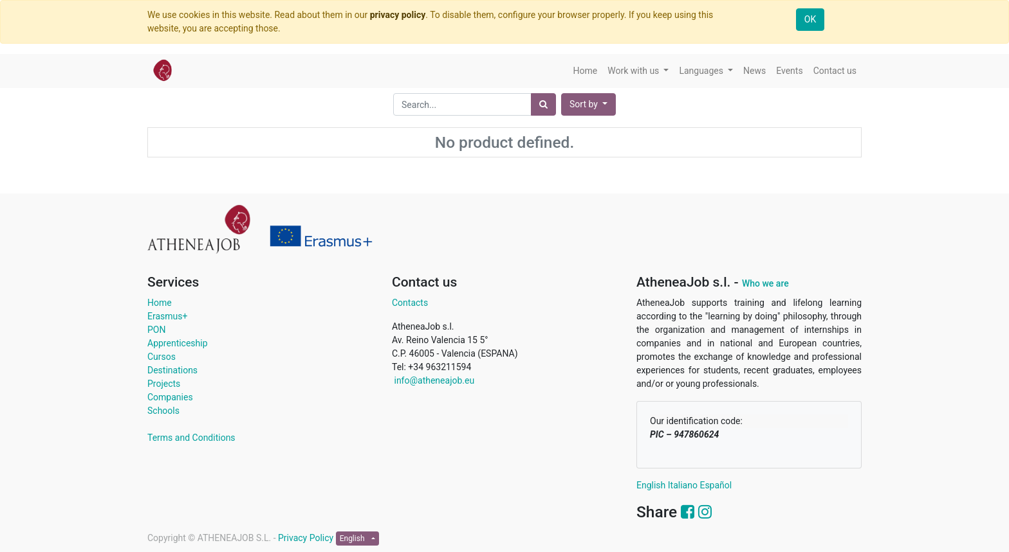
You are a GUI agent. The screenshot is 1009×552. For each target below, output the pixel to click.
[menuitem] (585, 71)
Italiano (683, 485)
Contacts (410, 303)
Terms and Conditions (191, 437)
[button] (588, 104)
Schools (163, 410)
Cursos (161, 357)
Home (159, 303)
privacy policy (398, 15)
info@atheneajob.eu (433, 380)
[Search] (543, 104)
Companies (170, 397)
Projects (163, 383)
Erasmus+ (167, 316)
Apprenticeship (177, 343)
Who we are (765, 283)
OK (810, 19)
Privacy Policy (307, 538)
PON (156, 330)
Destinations (172, 370)
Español (715, 485)
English (650, 485)
